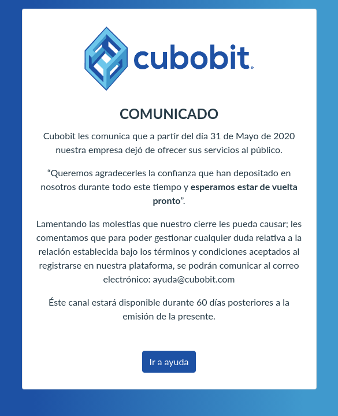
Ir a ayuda (169, 361)
